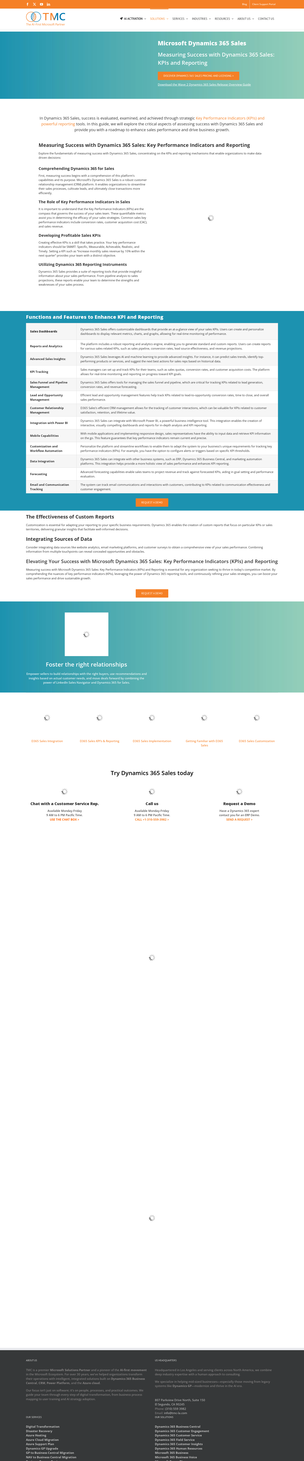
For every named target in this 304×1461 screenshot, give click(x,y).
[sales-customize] (257, 698)
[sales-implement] (152, 698)
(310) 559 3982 (175, 1409)
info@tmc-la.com (175, 1413)
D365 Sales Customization (257, 741)
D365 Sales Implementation (152, 741)
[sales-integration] (47, 698)
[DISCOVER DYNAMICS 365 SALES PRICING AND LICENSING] (198, 76)
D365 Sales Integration (47, 741)
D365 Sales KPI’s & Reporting (99, 741)
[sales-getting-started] (204, 698)
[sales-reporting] (99, 698)
